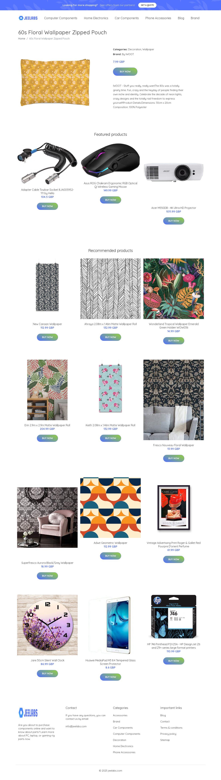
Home (21, 42)
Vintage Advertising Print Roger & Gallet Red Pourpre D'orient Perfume (174, 548)
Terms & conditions (171, 731)
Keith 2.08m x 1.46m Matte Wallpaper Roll (110, 429)
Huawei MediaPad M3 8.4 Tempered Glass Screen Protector (111, 666)
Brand (195, 20)
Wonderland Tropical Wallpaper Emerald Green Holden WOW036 (174, 329)
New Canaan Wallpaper (47, 328)
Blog (181, 20)
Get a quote (147, 5)
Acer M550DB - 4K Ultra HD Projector (173, 211)
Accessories (120, 719)
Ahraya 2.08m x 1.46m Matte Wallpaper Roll (110, 328)
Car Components (127, 20)
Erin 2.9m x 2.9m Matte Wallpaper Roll (47, 429)
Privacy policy (168, 737)
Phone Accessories (158, 20)
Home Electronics (96, 20)
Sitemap (165, 743)
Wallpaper (148, 53)
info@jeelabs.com (76, 730)
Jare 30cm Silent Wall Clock (47, 664)
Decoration (134, 53)
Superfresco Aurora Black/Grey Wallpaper (47, 566)
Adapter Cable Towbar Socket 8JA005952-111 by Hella (47, 195)
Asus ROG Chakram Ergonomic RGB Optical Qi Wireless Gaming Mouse (110, 188)
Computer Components (60, 20)
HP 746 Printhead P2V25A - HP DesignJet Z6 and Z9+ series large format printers (173, 649)
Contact (164, 725)
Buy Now (125, 75)
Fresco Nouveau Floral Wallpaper (173, 448)
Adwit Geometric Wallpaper (110, 546)
